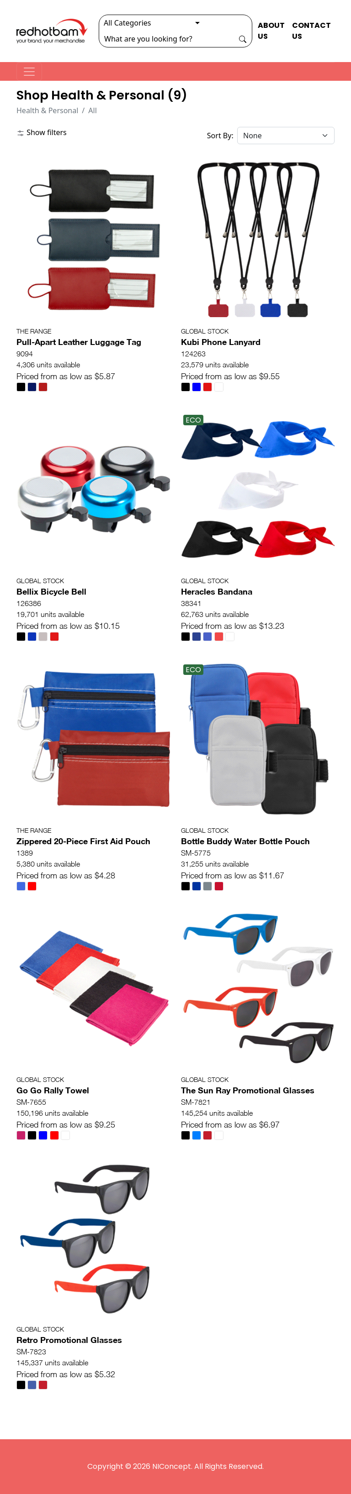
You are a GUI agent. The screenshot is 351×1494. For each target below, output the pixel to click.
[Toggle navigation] (29, 72)
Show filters (41, 132)
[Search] (166, 39)
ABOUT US (271, 31)
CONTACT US (311, 31)
